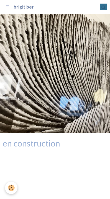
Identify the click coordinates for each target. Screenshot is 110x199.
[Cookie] (11, 188)
